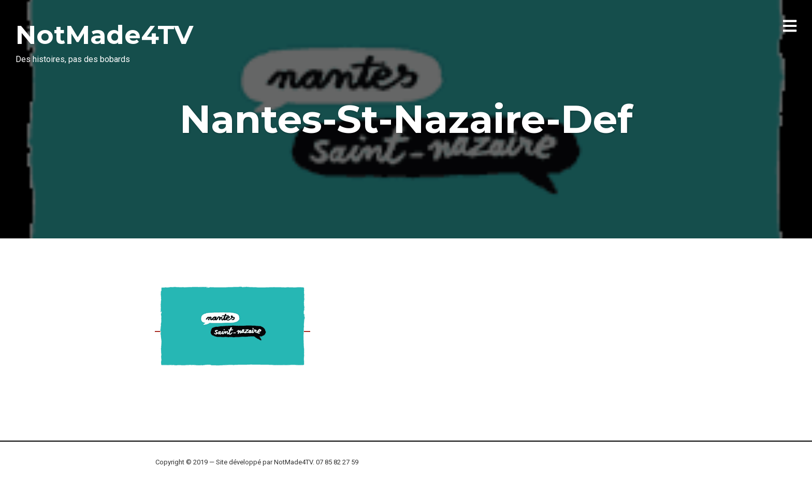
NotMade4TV (104, 35)
